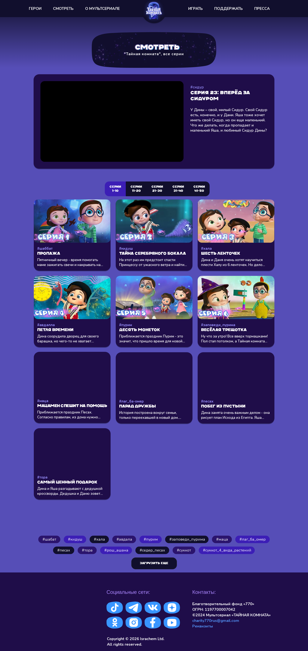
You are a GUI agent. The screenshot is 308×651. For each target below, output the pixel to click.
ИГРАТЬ (195, 8)
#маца (42, 400)
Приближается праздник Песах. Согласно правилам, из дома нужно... (69, 415)
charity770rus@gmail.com (215, 620)
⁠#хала (99, 539)
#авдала (124, 539)
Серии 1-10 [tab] (115, 189)
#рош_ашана (116, 550)
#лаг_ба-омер (131, 401)
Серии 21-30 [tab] (157, 189)
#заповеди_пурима (218, 325)
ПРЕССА (262, 8)
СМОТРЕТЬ (63, 8)
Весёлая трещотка (224, 330)
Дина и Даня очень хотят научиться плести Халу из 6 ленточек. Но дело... (233, 262)
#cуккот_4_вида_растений (227, 550)
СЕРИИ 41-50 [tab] (199, 189)
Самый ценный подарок (67, 482)
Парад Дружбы (137, 406)
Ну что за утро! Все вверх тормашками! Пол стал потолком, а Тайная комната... (234, 339)
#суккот (184, 550)
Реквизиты (202, 626)
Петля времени (55, 330)
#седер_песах (152, 550)
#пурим (125, 325)
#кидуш (126, 248)
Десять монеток (139, 330)
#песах (207, 401)
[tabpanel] (154, 360)
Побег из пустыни (223, 406)
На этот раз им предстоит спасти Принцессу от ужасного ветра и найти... (153, 262)
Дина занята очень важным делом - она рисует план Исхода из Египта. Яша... (235, 415)
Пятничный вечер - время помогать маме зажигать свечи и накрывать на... (70, 262)
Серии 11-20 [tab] (136, 189)
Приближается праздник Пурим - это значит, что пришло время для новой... (152, 339)
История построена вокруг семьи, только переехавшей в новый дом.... (150, 415)
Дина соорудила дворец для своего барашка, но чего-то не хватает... (68, 339)
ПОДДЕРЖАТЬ (228, 8)
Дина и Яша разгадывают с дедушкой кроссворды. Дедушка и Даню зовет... (70, 491)
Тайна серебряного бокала (152, 254)
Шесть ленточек (220, 254)
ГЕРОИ (35, 8)
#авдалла (46, 325)
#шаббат (45, 248)
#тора (42, 477)
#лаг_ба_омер (253, 539)
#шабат (49, 539)
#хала (206, 248)
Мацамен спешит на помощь (72, 406)
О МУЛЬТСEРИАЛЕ (102, 8)
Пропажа (48, 254)
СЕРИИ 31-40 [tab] (178, 189)
